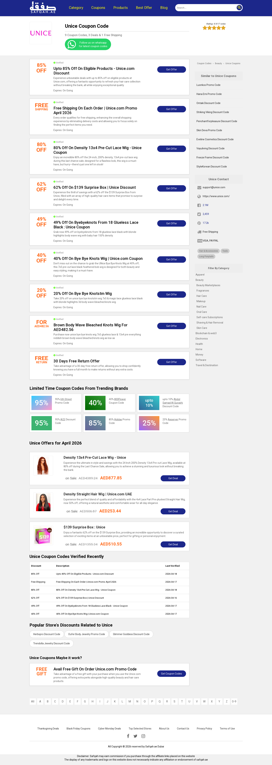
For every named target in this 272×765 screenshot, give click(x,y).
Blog (164, 7)
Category (76, 7)
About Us (164, 728)
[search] (205, 7)
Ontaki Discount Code (208, 103)
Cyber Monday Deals (109, 728)
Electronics (202, 338)
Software (201, 360)
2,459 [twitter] (206, 214)
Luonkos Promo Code (208, 85)
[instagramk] (143, 736)
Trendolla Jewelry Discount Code (51, 643)
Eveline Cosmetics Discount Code (215, 139)
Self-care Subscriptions (209, 317)
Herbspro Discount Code (46, 634)
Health (199, 344)
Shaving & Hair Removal (209, 322)
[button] (239, 7)
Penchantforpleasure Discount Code (216, 121)
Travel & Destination (207, 365)
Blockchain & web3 (206, 333)
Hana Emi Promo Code (209, 94)
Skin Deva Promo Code (209, 130)
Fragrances (202, 290)
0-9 (234, 701)
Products (120, 7)
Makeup (201, 301)
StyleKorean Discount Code (211, 166)
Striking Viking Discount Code (212, 112)
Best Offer (144, 7)
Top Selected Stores (140, 728)
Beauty (200, 280)
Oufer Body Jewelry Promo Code (86, 634)
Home (199, 349)
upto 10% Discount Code (173, 403)
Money (199, 354)
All (32, 701)
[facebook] (128, 736)
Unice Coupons (232, 63)
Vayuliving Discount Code (210, 148)
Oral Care (201, 312)
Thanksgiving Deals (48, 728)
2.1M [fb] (205, 205)
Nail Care (201, 306)
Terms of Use (227, 728)
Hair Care (201, 296)
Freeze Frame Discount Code (212, 157)
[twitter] (135, 736)
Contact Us (183, 728)
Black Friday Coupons (78, 728)
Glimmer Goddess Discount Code (131, 634)
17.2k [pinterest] (206, 222)
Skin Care (201, 328)
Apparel (200, 274)
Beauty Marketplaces (208, 285)
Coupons (98, 7)
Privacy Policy (204, 728)
